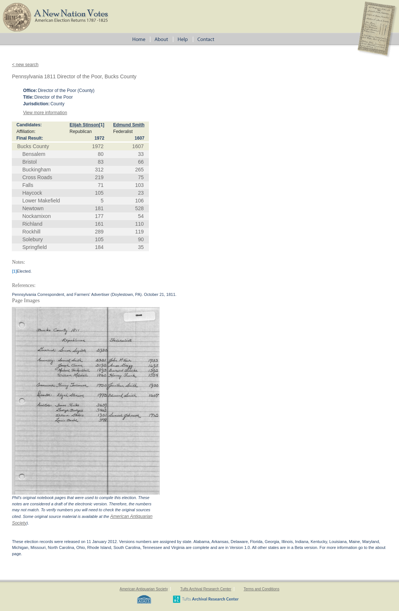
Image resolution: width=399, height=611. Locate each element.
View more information (45, 112)
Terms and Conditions (261, 589)
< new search (25, 64)
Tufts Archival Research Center (205, 589)
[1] (102, 124)
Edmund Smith (128, 124)
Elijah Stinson (84, 124)
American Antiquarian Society (144, 589)
